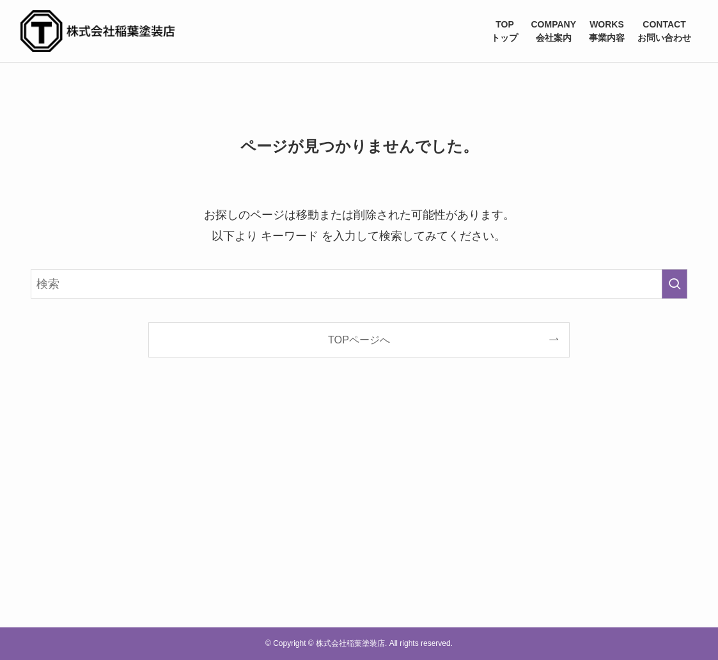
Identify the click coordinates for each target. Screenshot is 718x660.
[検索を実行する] (674, 284)
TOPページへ (359, 339)
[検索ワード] (359, 284)
